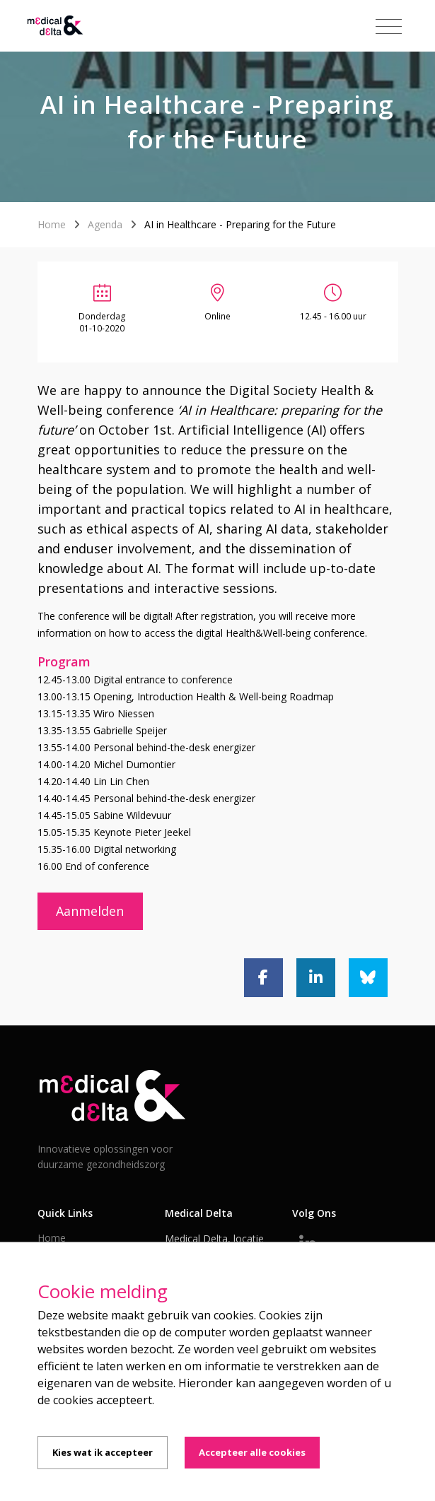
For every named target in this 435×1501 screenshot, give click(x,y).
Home (51, 224)
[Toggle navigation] (389, 27)
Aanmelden (90, 910)
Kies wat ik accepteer (102, 1452)
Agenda (105, 224)
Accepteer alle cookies (252, 1452)
